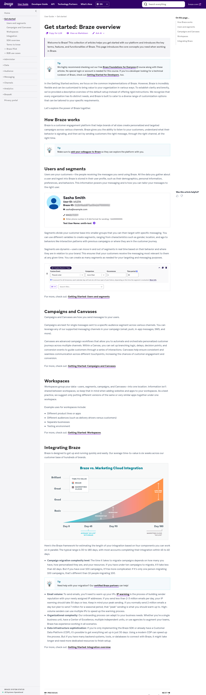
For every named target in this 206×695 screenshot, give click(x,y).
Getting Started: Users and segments (89, 296)
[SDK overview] (13, 40)
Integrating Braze (185, 41)
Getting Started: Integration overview (89, 647)
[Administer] (9, 59)
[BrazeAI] (8, 94)
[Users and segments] (16, 23)
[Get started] (8, 19)
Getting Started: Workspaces (84, 432)
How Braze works (184, 22)
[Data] (6, 65)
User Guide (49, 16)
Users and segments (186, 27)
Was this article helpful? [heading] (187, 192)
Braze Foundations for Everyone (119, 67)
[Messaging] (9, 77)
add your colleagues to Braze (86, 151)
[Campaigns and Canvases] (19, 27)
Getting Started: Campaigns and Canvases (92, 366)
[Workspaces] (12, 31)
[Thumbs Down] (182, 197)
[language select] (103, 4)
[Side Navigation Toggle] (36, 11)
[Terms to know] (13, 44)
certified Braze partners (106, 585)
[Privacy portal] (11, 100)
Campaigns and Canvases (188, 31)
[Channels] (8, 82)
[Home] (7, 13)
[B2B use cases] (13, 53)
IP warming (123, 594)
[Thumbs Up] (177, 197)
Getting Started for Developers (103, 74)
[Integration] (12, 36)
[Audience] (8, 71)
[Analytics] (8, 88)
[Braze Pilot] (12, 49)
